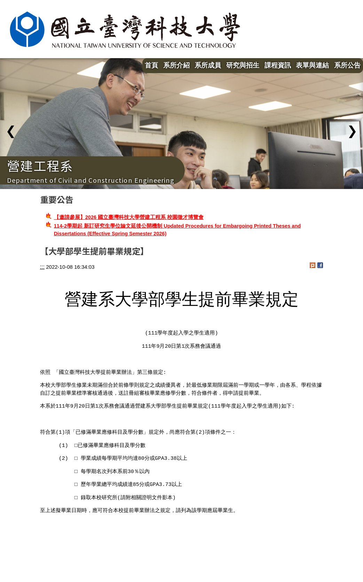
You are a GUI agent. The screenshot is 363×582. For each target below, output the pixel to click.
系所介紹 (176, 65)
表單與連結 (312, 65)
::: (42, 267)
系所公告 (347, 65)
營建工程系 (40, 165)
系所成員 (208, 65)
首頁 (151, 65)
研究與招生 (242, 65)
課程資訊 (278, 65)
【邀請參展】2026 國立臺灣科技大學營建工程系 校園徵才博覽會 (129, 217)
